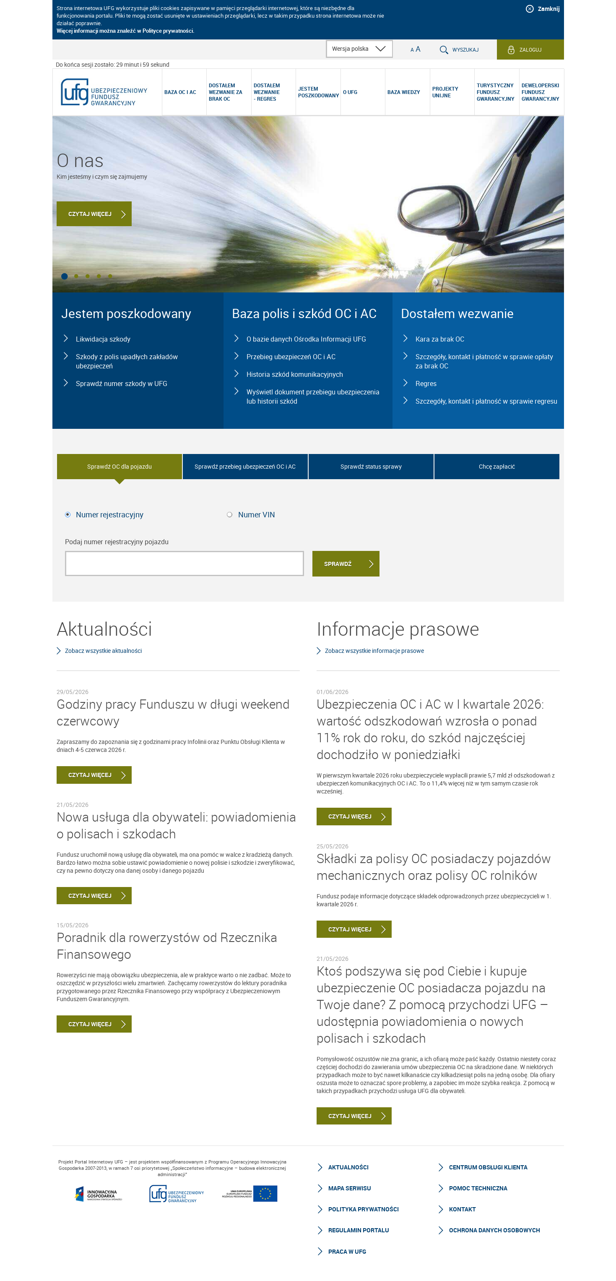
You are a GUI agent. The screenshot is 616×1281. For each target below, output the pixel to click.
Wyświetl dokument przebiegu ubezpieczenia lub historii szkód (313, 396)
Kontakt (462, 1209)
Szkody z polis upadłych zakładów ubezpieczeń (127, 361)
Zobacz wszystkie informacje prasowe (374, 651)
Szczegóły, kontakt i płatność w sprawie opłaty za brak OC (484, 361)
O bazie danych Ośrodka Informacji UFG (306, 339)
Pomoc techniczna (478, 1188)
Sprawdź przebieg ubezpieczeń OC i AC (245, 466)
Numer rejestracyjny (109, 514)
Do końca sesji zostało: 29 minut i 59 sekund (112, 64)
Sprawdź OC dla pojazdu (119, 466)
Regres (426, 383)
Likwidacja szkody (103, 339)
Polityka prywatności (363, 1209)
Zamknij (549, 9)
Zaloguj (531, 49)
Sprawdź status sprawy (371, 466)
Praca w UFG (347, 1251)
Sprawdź (337, 564)
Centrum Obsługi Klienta (488, 1167)
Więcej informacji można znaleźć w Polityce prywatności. (126, 30)
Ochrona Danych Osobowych (494, 1230)
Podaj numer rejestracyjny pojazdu (117, 541)
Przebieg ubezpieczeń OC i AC (291, 356)
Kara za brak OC (440, 339)
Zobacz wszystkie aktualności (103, 651)
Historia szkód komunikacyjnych (295, 374)
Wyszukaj (465, 49)
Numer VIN (256, 514)
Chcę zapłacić (497, 466)
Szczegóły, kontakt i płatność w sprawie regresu (486, 401)
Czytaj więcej (90, 214)
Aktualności (348, 1167)
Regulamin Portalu (358, 1230)
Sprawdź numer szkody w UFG (121, 383)
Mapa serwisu (349, 1188)
